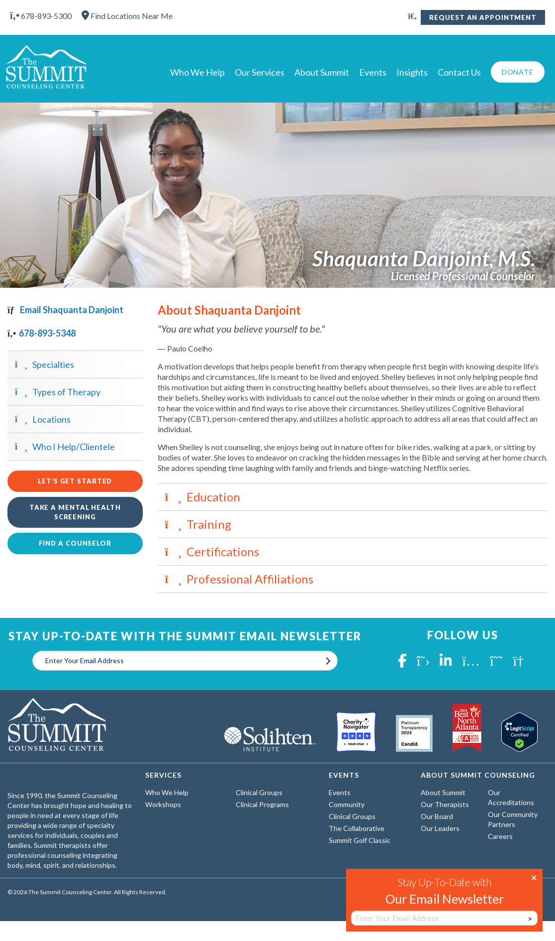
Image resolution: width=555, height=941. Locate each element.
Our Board (437, 816)
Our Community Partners (513, 819)
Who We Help (197, 72)
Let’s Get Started (75, 481)
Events (372, 72)
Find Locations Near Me (127, 15)
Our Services (259, 72)
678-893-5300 (41, 15)
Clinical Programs (262, 804)
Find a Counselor (75, 543)
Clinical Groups (259, 792)
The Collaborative (356, 828)
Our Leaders (440, 828)
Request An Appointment (483, 17)
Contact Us (459, 72)
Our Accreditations (511, 797)
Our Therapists (445, 804)
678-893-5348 (41, 333)
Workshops (163, 804)
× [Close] (534, 876)
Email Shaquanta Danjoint (65, 309)
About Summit (321, 72)
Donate (518, 72)
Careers (500, 836)
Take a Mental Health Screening (75, 512)
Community (347, 804)
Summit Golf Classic (359, 840)
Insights (412, 72)
